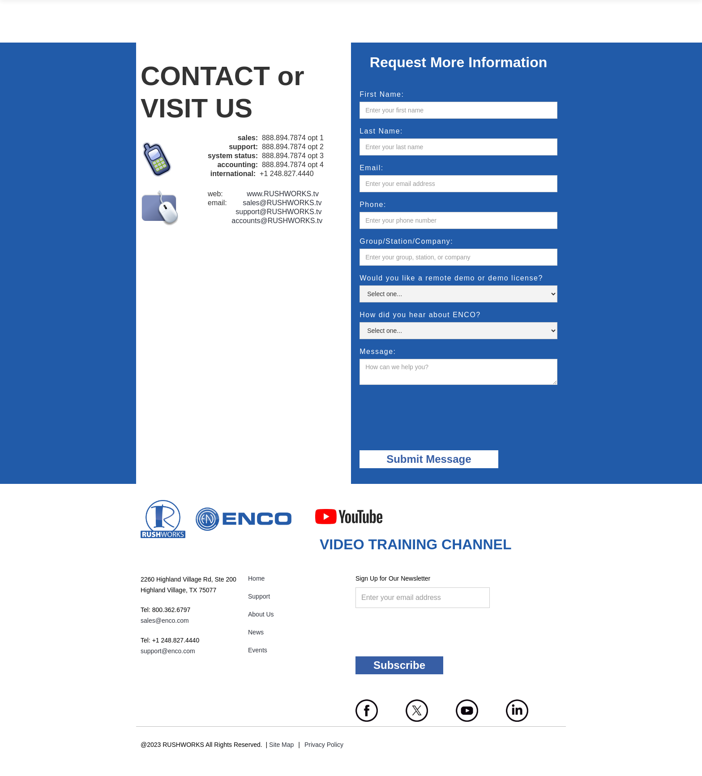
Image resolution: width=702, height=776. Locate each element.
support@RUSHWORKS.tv (278, 212)
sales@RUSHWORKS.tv (282, 203)
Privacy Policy (323, 744)
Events (257, 650)
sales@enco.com (165, 620)
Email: (371, 168)
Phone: (373, 204)
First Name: (382, 94)
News (256, 632)
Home (256, 578)
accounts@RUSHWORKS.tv (276, 220)
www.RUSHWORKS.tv (283, 194)
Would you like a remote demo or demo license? (451, 278)
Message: (378, 351)
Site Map (281, 744)
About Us (261, 614)
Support (259, 596)
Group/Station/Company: (406, 241)
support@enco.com (168, 651)
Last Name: (381, 131)
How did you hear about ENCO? (420, 315)
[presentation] (428, 411)
